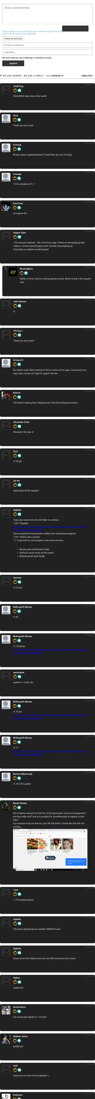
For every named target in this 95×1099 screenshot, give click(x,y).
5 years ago (89, 1093)
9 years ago (89, 85)
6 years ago (89, 976)
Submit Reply (75, 28)
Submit (13, 63)
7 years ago (89, 888)
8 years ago (89, 772)
